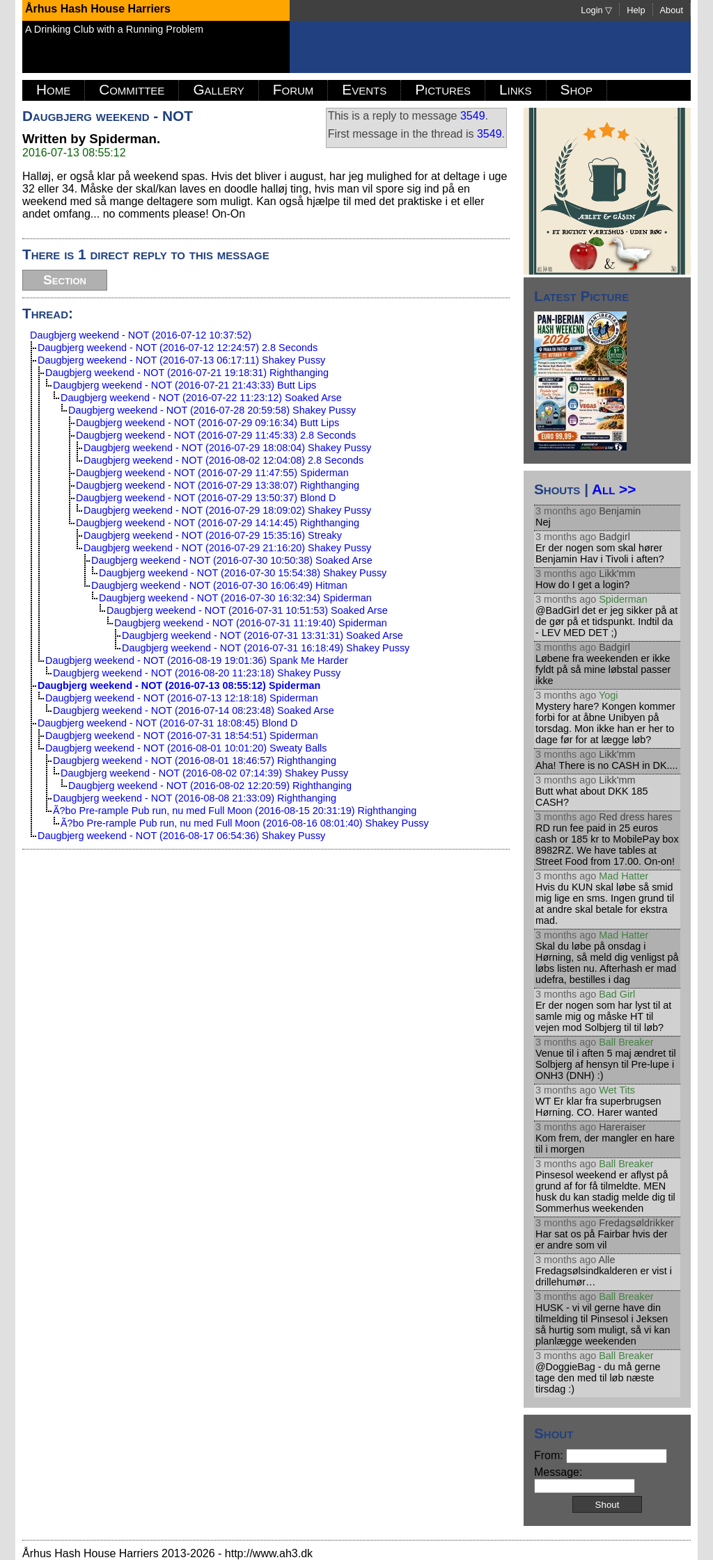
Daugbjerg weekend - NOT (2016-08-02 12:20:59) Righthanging (210, 785)
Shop (577, 89)
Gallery (218, 89)
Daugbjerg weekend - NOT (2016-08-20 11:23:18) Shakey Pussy (196, 673)
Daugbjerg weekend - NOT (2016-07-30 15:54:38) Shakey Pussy (242, 572)
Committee (131, 89)
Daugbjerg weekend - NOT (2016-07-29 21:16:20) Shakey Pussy (227, 547)
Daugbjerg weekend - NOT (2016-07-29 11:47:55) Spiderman (212, 472)
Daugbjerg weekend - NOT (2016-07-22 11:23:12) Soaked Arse (201, 397)
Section (64, 280)
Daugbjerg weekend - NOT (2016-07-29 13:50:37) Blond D (206, 497)
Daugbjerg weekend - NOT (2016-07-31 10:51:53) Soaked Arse (247, 610)
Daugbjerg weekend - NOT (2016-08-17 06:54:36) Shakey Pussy (181, 835)
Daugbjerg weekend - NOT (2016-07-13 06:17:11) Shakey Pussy (181, 360)
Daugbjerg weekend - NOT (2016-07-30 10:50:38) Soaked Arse (232, 560)
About (671, 10)
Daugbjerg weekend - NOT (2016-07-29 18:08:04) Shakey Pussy (227, 447)
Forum (293, 89)
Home (53, 89)
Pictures (443, 89)
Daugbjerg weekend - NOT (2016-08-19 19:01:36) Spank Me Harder (196, 660)
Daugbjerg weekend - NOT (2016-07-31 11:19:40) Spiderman (250, 622)
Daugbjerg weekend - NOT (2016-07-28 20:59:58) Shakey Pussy (212, 410)
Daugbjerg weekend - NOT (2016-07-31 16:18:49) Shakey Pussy (265, 647)
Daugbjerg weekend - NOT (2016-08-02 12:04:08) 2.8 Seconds (223, 460)
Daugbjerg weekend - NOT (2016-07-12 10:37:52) (140, 335)
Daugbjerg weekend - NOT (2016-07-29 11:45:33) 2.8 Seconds (216, 435)
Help (636, 10)
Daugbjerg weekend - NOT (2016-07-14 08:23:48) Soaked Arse (193, 710)
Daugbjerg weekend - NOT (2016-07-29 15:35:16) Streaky (213, 535)
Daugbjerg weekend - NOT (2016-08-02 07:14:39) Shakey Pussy (204, 773)
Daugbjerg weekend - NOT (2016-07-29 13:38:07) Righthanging (217, 485)
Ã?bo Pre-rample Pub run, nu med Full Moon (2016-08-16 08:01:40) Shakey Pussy (245, 823)
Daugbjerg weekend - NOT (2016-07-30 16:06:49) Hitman (219, 585)
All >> (614, 489)
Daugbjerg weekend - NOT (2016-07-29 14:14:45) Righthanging (217, 522)
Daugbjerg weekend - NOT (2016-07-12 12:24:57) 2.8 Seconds (178, 347)
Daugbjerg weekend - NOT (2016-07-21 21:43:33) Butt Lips (184, 385)
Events (364, 89)
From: (600, 1455)
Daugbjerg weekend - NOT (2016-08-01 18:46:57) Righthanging (194, 760)
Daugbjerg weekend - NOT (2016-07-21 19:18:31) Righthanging (187, 372)
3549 (472, 116)
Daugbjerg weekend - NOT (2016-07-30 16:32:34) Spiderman (235, 597)
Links (515, 89)
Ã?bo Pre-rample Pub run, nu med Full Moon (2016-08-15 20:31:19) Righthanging (234, 810)
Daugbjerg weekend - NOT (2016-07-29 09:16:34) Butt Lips (207, 422)
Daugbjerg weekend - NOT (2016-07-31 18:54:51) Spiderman (181, 735)
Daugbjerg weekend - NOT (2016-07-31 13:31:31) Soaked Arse (262, 635)
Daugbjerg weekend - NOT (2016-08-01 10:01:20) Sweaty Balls (186, 748)
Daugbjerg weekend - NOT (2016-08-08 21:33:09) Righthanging (194, 798)
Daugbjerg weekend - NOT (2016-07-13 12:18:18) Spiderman (181, 698)
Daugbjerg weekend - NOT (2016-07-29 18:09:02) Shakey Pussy (227, 510)
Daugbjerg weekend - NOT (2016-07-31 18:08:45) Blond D (167, 723)
